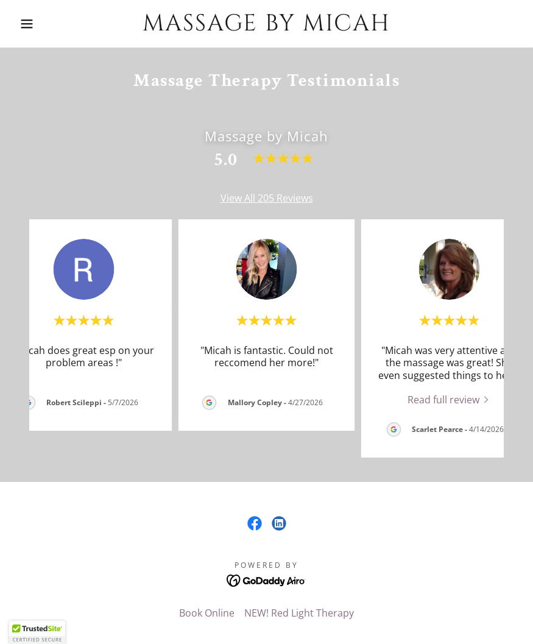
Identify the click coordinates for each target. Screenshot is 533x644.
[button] (27, 24)
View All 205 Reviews (267, 198)
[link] (266, 27)
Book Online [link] (207, 613)
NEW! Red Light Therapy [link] (299, 613)
